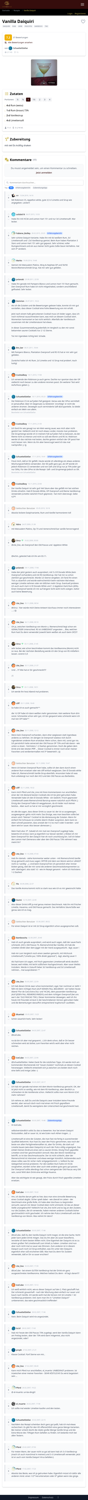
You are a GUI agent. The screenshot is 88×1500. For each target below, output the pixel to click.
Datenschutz (47, 1497)
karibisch (38, 26)
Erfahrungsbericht (23, 188)
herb (20, 26)
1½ (34, 99)
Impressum (33, 1497)
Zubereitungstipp (40, 188)
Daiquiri (6, 26)
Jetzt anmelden (44, 172)
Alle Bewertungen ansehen (19, 42)
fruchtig (28, 26)
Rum (14, 26)
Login (69, 13)
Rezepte (17, 10)
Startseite (6, 10)
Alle (11, 188)
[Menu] (82, 4)
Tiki (46, 26)
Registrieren (80, 13)
